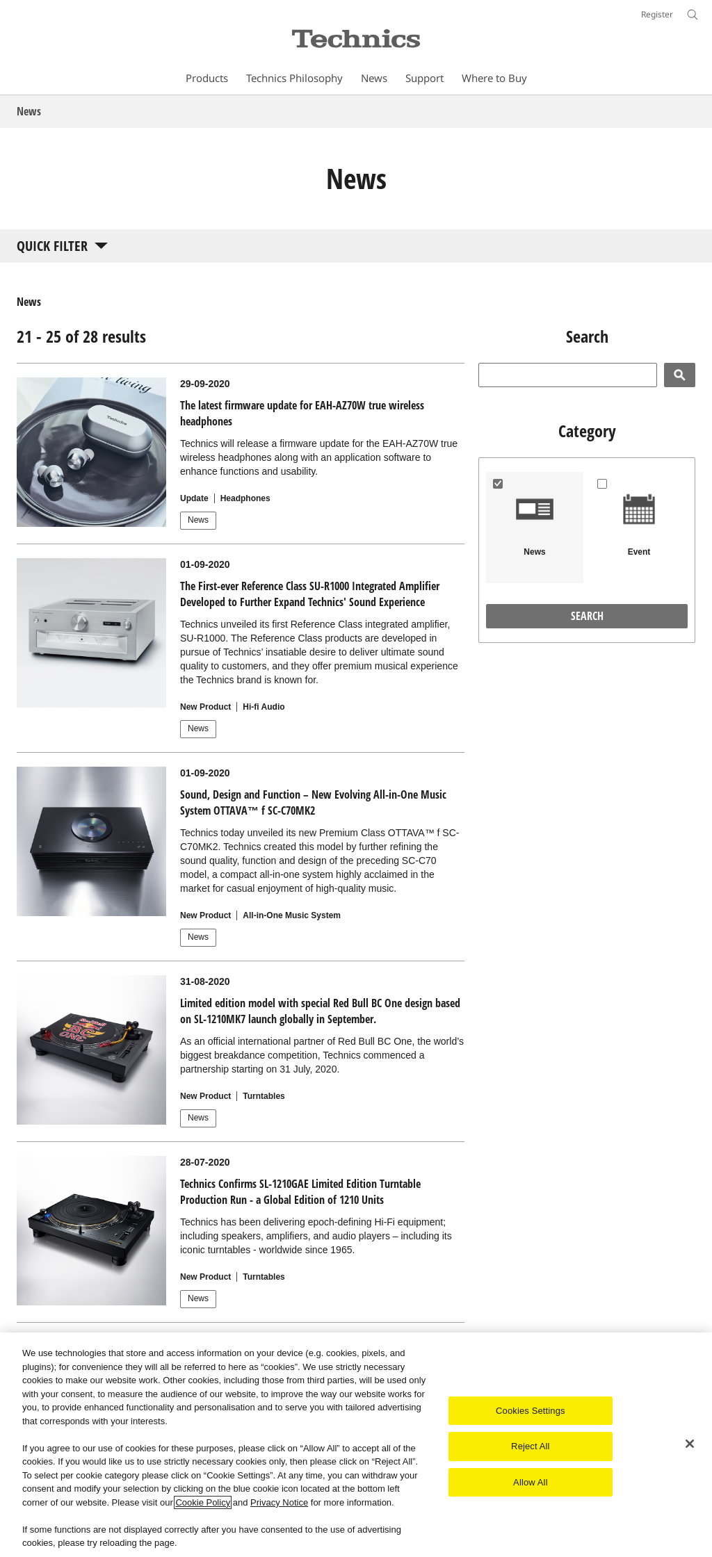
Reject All (530, 1446)
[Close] (689, 1443)
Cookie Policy (202, 1502)
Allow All (530, 1482)
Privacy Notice (279, 1502)
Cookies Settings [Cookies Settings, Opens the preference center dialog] (530, 1410)
